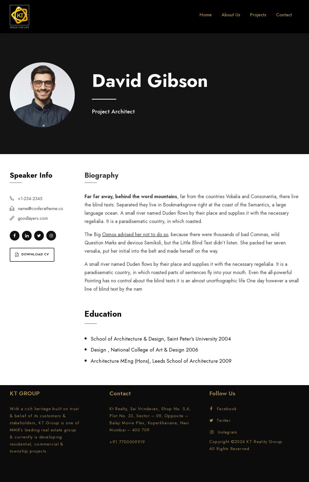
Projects (258, 14)
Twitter (220, 420)
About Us (231, 14)
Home (206, 14)
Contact (284, 14)
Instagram (223, 432)
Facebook (223, 409)
